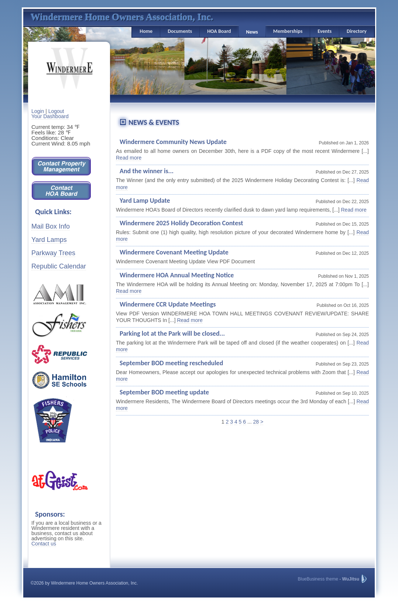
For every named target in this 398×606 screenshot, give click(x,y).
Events (325, 31)
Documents (180, 31)
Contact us (43, 544)
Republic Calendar (58, 266)
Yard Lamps (49, 239)
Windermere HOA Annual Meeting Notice (177, 275)
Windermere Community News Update (173, 142)
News (252, 32)
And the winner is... (147, 171)
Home (146, 31)
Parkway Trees (53, 253)
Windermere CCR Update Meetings (168, 304)
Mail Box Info (50, 226)
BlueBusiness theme (318, 579)
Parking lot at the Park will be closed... (172, 333)
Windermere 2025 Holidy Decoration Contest (181, 223)
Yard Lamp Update (145, 200)
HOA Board (219, 31)
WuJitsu (350, 579)
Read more (128, 158)
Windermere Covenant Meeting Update (174, 252)
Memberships (288, 31)
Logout (56, 111)
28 (256, 422)
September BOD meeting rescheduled (171, 363)
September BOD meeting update (164, 392)
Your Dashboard (50, 116)
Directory (357, 31)
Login (37, 111)
